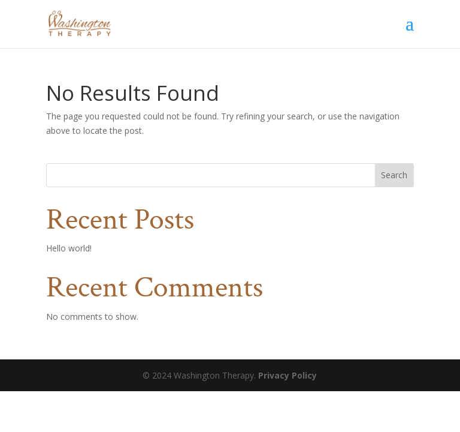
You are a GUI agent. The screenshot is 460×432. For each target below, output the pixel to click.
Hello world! (69, 248)
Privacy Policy (287, 375)
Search (394, 175)
